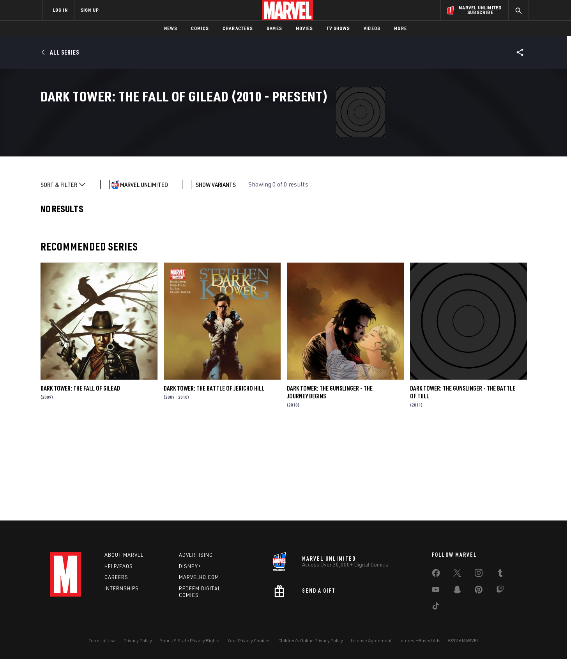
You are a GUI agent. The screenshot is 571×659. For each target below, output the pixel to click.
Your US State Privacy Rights (189, 640)
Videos (372, 28)
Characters (238, 28)
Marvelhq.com (199, 577)
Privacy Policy (138, 640)
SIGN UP (90, 10)
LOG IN (60, 10)
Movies (304, 28)
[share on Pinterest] (479, 591)
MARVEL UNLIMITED (144, 271)
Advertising (196, 555)
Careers (116, 577)
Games (274, 28)
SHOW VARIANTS (216, 271)
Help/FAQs (118, 566)
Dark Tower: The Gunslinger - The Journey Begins (330, 479)
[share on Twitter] (457, 574)
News (170, 28)
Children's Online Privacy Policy (310, 640)
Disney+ (190, 566)
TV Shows (338, 28)
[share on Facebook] (436, 575)
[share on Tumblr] (500, 574)
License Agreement (371, 640)
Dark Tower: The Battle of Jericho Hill (214, 475)
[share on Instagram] (479, 574)
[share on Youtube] (436, 591)
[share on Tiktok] (436, 607)
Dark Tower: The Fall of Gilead (80, 475)
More (400, 28)
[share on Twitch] (500, 591)
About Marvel (123, 555)
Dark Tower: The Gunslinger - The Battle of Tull (462, 479)
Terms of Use (102, 640)
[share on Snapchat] (457, 591)
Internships (121, 588)
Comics (200, 28)
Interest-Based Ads (420, 640)
